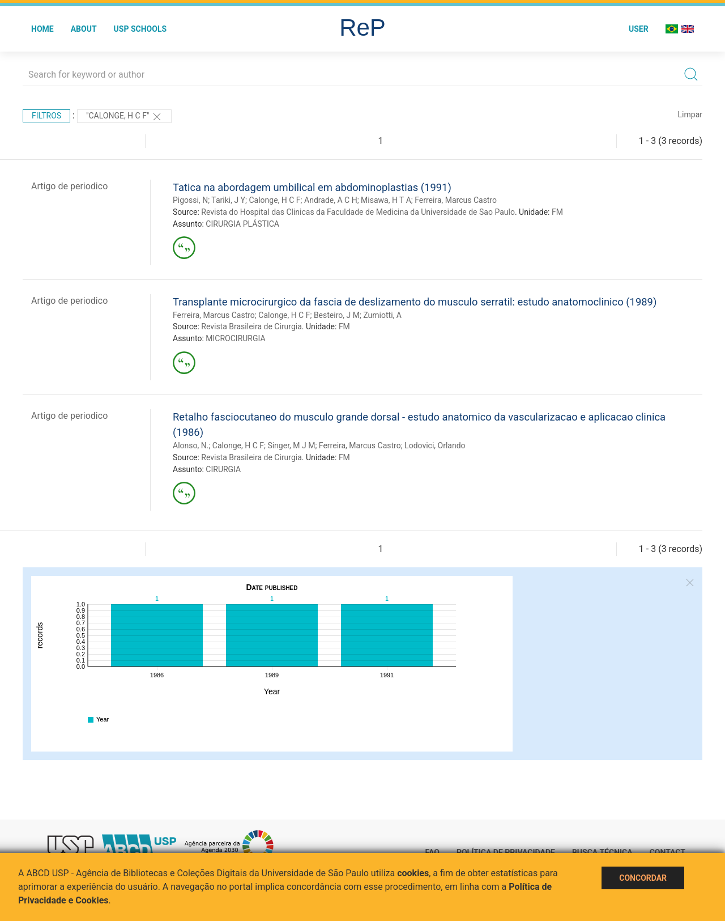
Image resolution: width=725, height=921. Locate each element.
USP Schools (140, 28)
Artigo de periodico (69, 186)
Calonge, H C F (274, 200)
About (84, 28)
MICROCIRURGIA (235, 338)
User (639, 28)
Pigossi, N (190, 200)
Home (42, 28)
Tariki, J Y (228, 200)
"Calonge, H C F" (124, 116)
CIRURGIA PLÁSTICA (242, 223)
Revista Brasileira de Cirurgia (251, 326)
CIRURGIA (223, 469)
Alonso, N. (190, 445)
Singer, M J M (291, 445)
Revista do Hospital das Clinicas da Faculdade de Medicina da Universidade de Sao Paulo (358, 212)
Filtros (46, 115)
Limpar (690, 114)
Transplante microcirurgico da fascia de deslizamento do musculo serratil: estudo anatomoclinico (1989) (414, 302)
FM (557, 212)
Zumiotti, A (382, 315)
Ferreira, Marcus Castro (456, 200)
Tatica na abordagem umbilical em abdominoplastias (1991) (312, 187)
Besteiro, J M (337, 315)
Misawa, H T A (386, 200)
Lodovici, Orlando (434, 445)
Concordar (643, 877)
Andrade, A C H (330, 200)
